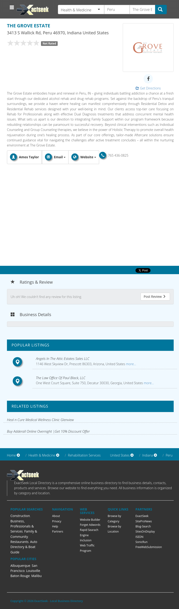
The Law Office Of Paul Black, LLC (60, 377)
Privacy (56, 521)
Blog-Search (143, 526)
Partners (57, 531)
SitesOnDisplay (145, 531)
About (56, 516)
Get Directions (148, 88)
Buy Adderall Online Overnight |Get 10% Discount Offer (48, 431)
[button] (12, 7)
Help (55, 526)
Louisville (33, 570)
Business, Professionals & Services (22, 526)
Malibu (36, 576)
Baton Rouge (20, 576)
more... (130, 364)
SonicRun (141, 542)
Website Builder (90, 520)
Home (11, 455)
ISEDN (139, 537)
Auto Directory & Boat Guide (23, 546)
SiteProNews (143, 521)
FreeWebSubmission (148, 547)
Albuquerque (20, 565)
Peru (169, 455)
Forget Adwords (90, 525)
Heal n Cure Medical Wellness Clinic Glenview (40, 419)
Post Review (155, 296)
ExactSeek (141, 516)
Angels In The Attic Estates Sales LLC (62, 358)
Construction (20, 516)
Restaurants (19, 541)
